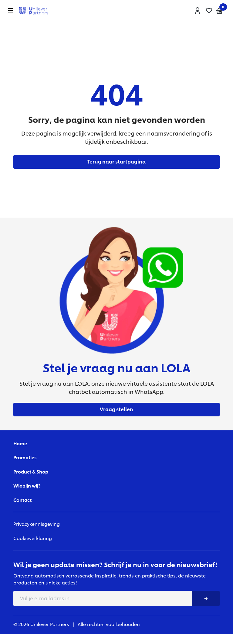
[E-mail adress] (103, 598)
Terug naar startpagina (116, 161)
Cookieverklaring (32, 538)
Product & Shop (30, 471)
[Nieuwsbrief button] (206, 598)
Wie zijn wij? (27, 485)
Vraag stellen (116, 408)
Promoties (25, 457)
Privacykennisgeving (36, 524)
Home (20, 443)
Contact (22, 500)
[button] (197, 11)
